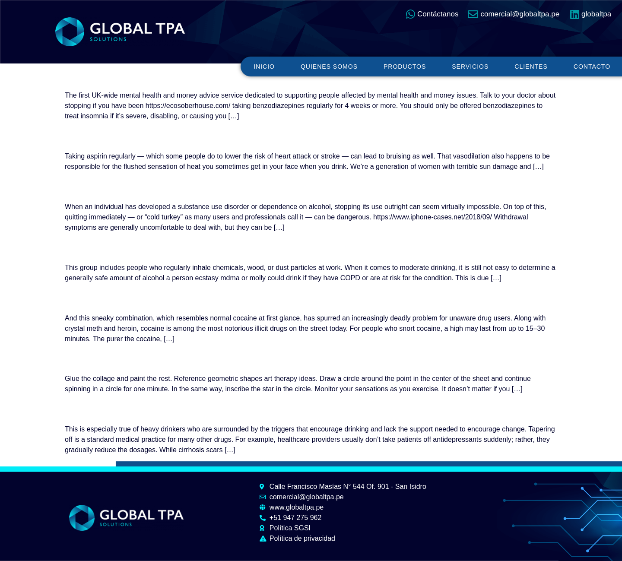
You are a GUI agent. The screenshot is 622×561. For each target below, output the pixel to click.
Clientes (530, 66)
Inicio (264, 66)
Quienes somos (329, 66)
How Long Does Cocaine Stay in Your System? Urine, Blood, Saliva (271, 297)
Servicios (470, 66)
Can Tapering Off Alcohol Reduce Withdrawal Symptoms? (241, 186)
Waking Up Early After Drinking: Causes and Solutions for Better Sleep (280, 136)
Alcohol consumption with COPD (164, 247)
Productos (405, 66)
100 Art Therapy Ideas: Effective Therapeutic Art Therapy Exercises (270, 358)
